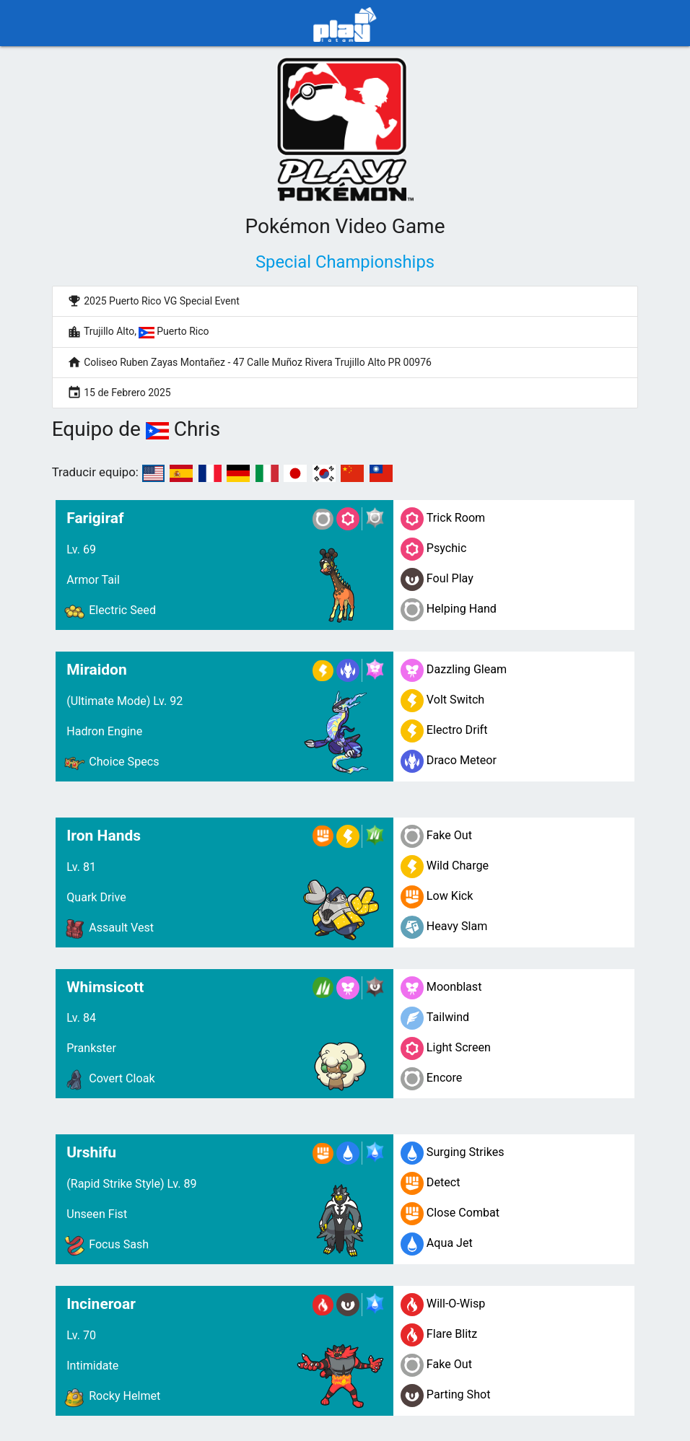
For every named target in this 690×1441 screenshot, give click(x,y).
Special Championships (345, 262)
